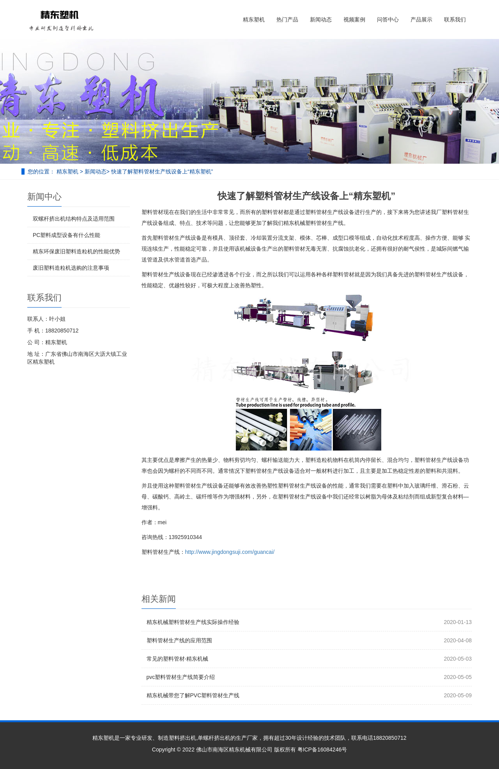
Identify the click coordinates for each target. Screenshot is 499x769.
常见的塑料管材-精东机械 (178, 659)
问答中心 (388, 19)
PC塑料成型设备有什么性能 (66, 235)
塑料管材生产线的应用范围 (179, 640)
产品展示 (421, 19)
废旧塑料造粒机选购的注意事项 (71, 268)
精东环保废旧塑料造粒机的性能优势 (76, 251)
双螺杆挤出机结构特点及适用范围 (74, 219)
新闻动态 (321, 19)
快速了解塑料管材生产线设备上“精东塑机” (162, 171)
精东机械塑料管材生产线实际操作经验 (193, 622)
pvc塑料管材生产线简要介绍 (181, 677)
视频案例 (354, 19)
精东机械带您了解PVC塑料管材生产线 (193, 695)
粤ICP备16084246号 (322, 749)
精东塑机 (254, 19)
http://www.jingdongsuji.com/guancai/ (230, 552)
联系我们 (455, 19)
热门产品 (287, 19)
